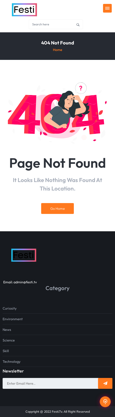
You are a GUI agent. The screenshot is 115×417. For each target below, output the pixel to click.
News (7, 329)
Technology (11, 361)
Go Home (57, 208)
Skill (6, 351)
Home (57, 50)
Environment (13, 319)
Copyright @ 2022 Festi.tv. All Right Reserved (57, 412)
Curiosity (10, 308)
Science (9, 340)
